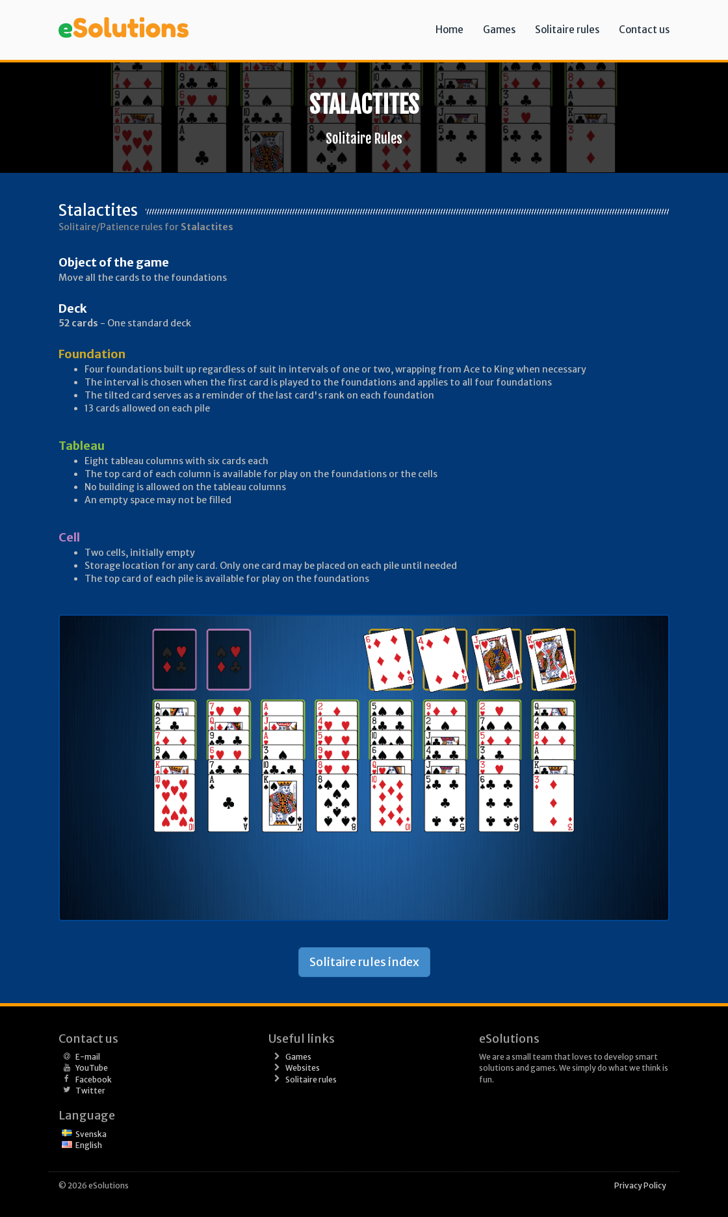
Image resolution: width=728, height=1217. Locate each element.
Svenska (91, 1134)
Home (449, 29)
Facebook (93, 1079)
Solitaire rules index (364, 961)
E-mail (87, 1057)
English (88, 1145)
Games (499, 29)
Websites (302, 1068)
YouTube (91, 1068)
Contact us (644, 29)
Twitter (90, 1090)
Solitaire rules (567, 29)
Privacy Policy (640, 1185)
